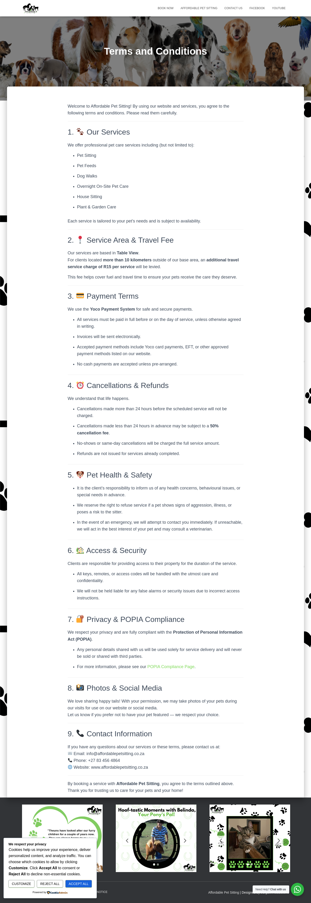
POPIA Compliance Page (171, 666)
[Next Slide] (185, 841)
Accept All (79, 884)
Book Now (165, 8)
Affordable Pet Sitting (198, 8)
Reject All (50, 884)
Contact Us (234, 8)
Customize (21, 884)
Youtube (278, 8)
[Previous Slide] (127, 841)
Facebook (257, 8)
